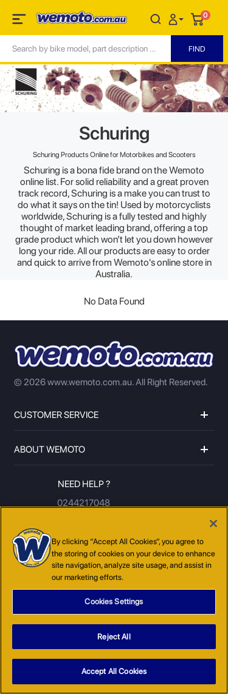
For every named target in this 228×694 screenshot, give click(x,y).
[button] (177, 18)
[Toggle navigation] (20, 21)
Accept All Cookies (114, 671)
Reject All (113, 637)
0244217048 (83, 502)
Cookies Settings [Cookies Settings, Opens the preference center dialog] (114, 602)
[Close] (213, 524)
